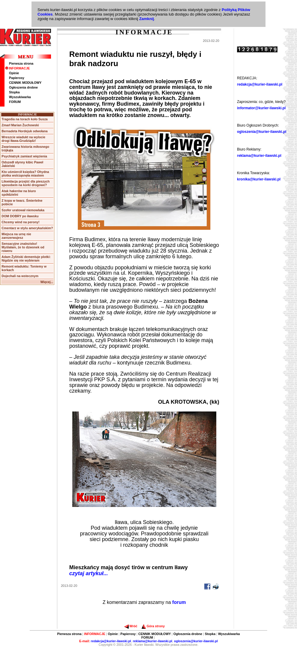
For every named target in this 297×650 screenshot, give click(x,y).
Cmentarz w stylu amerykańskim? (27, 228)
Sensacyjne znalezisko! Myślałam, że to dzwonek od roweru (23, 247)
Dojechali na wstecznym (20, 276)
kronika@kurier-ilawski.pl (258, 179)
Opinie (14, 73)
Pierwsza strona (21, 63)
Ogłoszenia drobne (23, 87)
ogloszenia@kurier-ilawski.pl (261, 132)
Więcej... (46, 282)
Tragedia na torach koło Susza (24, 119)
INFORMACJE (17, 68)
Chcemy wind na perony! (20, 222)
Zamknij (146, 18)
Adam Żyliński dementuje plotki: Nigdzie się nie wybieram (26, 258)
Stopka (14, 92)
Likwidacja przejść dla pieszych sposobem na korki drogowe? (26, 183)
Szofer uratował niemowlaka (23, 210)
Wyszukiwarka (20, 97)
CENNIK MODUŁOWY (25, 82)
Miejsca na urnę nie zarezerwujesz (16, 235)
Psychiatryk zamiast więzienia (24, 156)
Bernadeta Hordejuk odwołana (24, 131)
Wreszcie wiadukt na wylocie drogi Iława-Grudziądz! (23, 138)
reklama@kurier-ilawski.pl (259, 156)
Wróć (130, 626)
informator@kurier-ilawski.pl (261, 108)
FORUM (15, 102)
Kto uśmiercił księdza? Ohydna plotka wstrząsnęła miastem (25, 173)
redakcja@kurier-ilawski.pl (259, 84)
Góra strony (153, 626)
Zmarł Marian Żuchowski (20, 125)
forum (179, 602)
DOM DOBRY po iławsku (20, 216)
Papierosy (16, 78)
